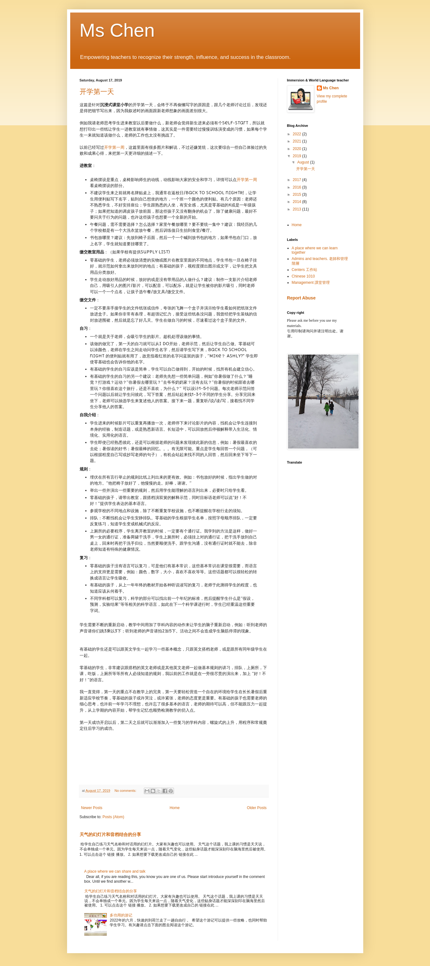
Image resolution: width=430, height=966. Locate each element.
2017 (297, 180)
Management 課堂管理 (311, 282)
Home (175, 808)
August (303, 162)
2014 (297, 202)
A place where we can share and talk (114, 871)
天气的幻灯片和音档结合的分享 (110, 834)
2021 (297, 141)
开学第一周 (114, 147)
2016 (297, 187)
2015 (297, 194)
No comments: (125, 790)
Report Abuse (301, 297)
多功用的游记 (121, 915)
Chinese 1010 (303, 276)
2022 (297, 134)
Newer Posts (91, 808)
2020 (297, 149)
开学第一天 (97, 92)
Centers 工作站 (304, 269)
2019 (297, 156)
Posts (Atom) (113, 817)
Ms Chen (117, 30)
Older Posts (257, 808)
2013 (297, 209)
